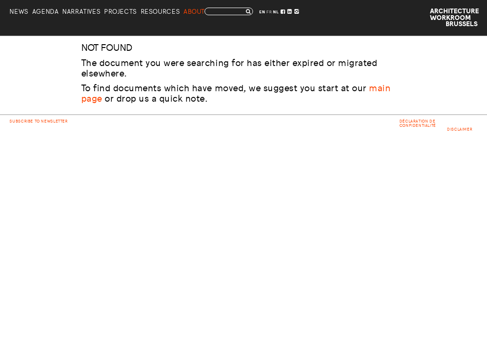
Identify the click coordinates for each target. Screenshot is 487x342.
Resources (160, 13)
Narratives (81, 13)
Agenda (45, 13)
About (194, 13)
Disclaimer (459, 130)
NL (276, 12)
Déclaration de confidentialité (417, 123)
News (19, 13)
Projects (120, 13)
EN (262, 12)
